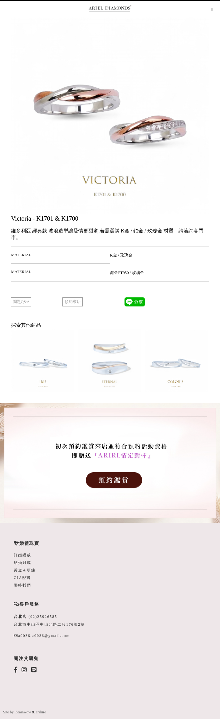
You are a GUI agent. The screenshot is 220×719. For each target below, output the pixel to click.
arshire (41, 712)
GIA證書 (22, 577)
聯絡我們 (22, 585)
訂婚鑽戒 (22, 555)
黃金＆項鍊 (25, 570)
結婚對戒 (22, 562)
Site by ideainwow (17, 712)
